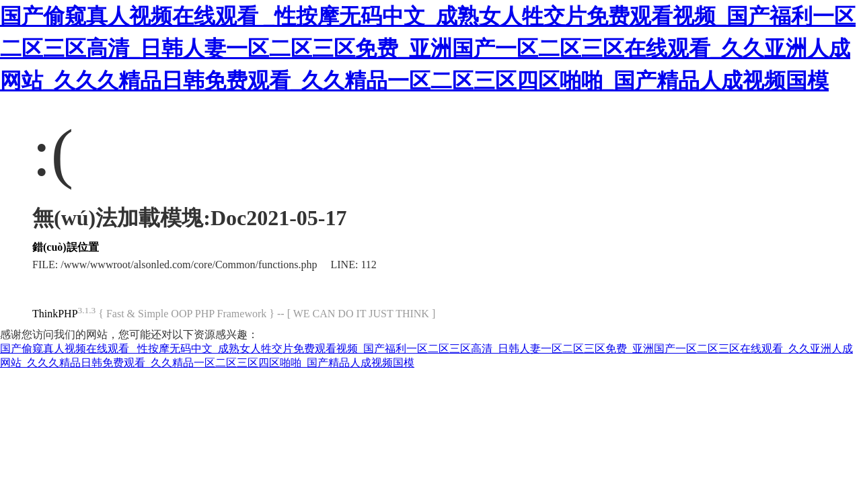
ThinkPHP (55, 313)
